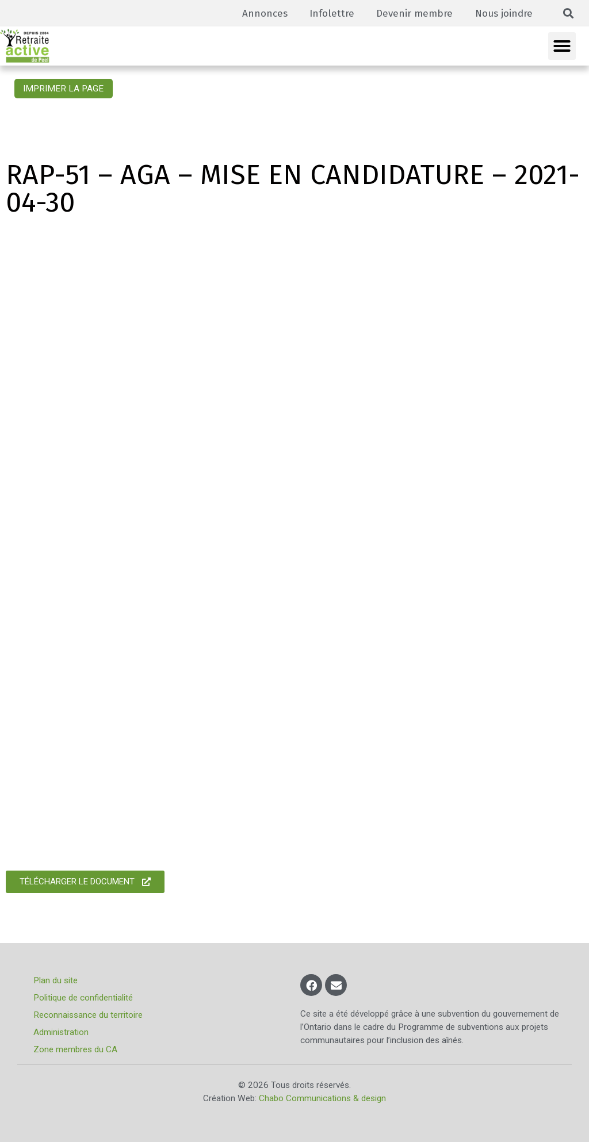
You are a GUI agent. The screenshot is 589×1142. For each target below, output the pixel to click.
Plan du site (57, 980)
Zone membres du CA (76, 1049)
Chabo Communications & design (322, 1098)
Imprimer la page (63, 88)
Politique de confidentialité (84, 997)
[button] (568, 13)
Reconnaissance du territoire (89, 1015)
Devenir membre (412, 13)
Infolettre (327, 13)
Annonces (259, 13)
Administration (62, 1032)
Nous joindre (503, 13)
